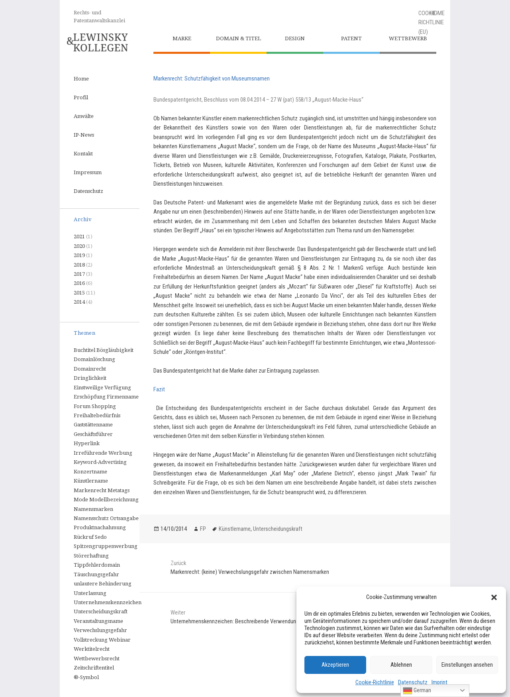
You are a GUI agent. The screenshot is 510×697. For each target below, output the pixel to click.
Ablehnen (401, 664)
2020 (79, 246)
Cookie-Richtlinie (374, 682)
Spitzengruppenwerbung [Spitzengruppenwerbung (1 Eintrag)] (105, 546)
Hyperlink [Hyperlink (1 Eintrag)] (87, 443)
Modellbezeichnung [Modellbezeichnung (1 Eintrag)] (114, 500)
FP (203, 528)
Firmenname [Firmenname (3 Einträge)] (123, 397)
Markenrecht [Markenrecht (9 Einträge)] (90, 490)
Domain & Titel (238, 38)
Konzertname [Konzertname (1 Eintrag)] (90, 472)
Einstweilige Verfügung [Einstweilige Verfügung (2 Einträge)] (102, 388)
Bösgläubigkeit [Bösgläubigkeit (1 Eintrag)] (114, 350)
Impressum (88, 172)
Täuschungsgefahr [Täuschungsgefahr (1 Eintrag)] (96, 574)
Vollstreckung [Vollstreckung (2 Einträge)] (91, 640)
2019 (79, 255)
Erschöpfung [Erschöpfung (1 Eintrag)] (90, 397)
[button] (494, 597)
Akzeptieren (335, 664)
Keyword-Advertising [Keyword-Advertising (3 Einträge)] (100, 462)
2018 (79, 265)
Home (81, 79)
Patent (351, 38)
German (417, 690)
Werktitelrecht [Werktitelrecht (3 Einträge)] (92, 649)
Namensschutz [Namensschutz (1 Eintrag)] (91, 518)
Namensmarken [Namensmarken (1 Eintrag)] (93, 509)
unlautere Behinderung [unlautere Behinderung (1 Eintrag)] (102, 584)
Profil (81, 97)
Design (295, 38)
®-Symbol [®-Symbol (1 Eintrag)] (86, 677)
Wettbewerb (408, 38)
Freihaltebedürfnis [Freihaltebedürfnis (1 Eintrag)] (97, 415)
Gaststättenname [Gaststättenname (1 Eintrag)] (93, 425)
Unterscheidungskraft (277, 528)
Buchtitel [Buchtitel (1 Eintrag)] (84, 350)
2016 (79, 283)
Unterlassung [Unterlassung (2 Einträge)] (90, 593)
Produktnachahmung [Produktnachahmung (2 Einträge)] (100, 527)
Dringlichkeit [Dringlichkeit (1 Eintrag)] (90, 378)
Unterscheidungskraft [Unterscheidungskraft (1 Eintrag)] (101, 612)
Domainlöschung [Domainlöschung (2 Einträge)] (94, 359)
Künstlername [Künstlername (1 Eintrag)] (91, 481)
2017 (79, 274)
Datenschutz (413, 682)
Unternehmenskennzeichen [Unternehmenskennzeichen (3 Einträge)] (107, 602)
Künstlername (235, 528)
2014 (79, 302)
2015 (79, 293)
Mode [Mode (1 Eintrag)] (81, 500)
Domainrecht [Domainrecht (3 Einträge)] (90, 369)
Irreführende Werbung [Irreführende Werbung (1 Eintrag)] (103, 453)
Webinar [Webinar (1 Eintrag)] (120, 640)
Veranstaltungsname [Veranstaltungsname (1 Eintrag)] (98, 621)
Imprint (439, 682)
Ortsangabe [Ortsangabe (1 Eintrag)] (124, 518)
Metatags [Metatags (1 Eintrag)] (118, 490)
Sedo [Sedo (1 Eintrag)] (101, 537)
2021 (79, 237)
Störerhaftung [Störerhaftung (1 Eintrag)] (91, 556)
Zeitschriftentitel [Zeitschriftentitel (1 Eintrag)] (94, 668)
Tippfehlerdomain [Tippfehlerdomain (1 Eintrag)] (97, 565)
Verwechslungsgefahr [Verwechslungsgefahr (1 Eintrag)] (100, 630)
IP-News (84, 135)
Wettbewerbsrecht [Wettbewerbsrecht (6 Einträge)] (97, 659)
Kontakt (83, 154)
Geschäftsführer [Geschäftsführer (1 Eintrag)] (93, 434)
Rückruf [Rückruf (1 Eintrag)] (84, 537)
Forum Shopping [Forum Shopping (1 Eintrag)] (95, 406)
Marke (182, 38)
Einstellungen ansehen (467, 664)
